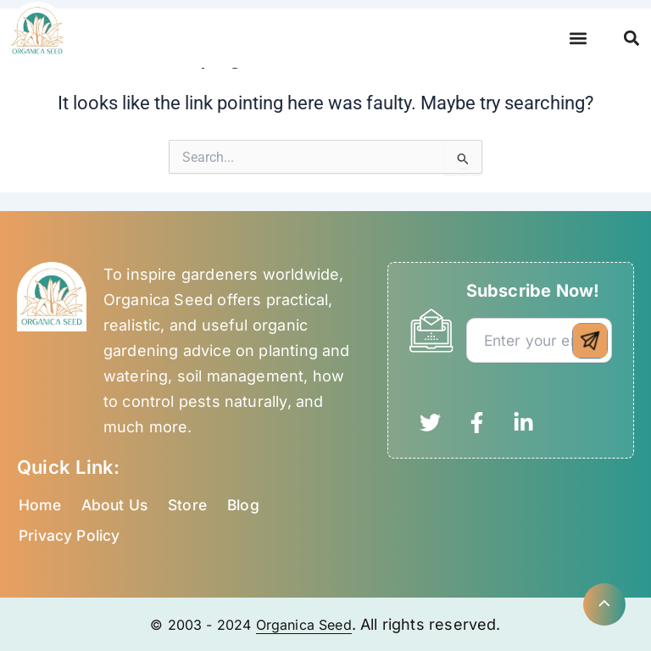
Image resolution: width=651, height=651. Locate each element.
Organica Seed (308, 624)
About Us (117, 505)
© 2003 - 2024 (196, 624)
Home (41, 505)
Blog (250, 505)
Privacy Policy (72, 535)
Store (192, 505)
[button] (578, 39)
